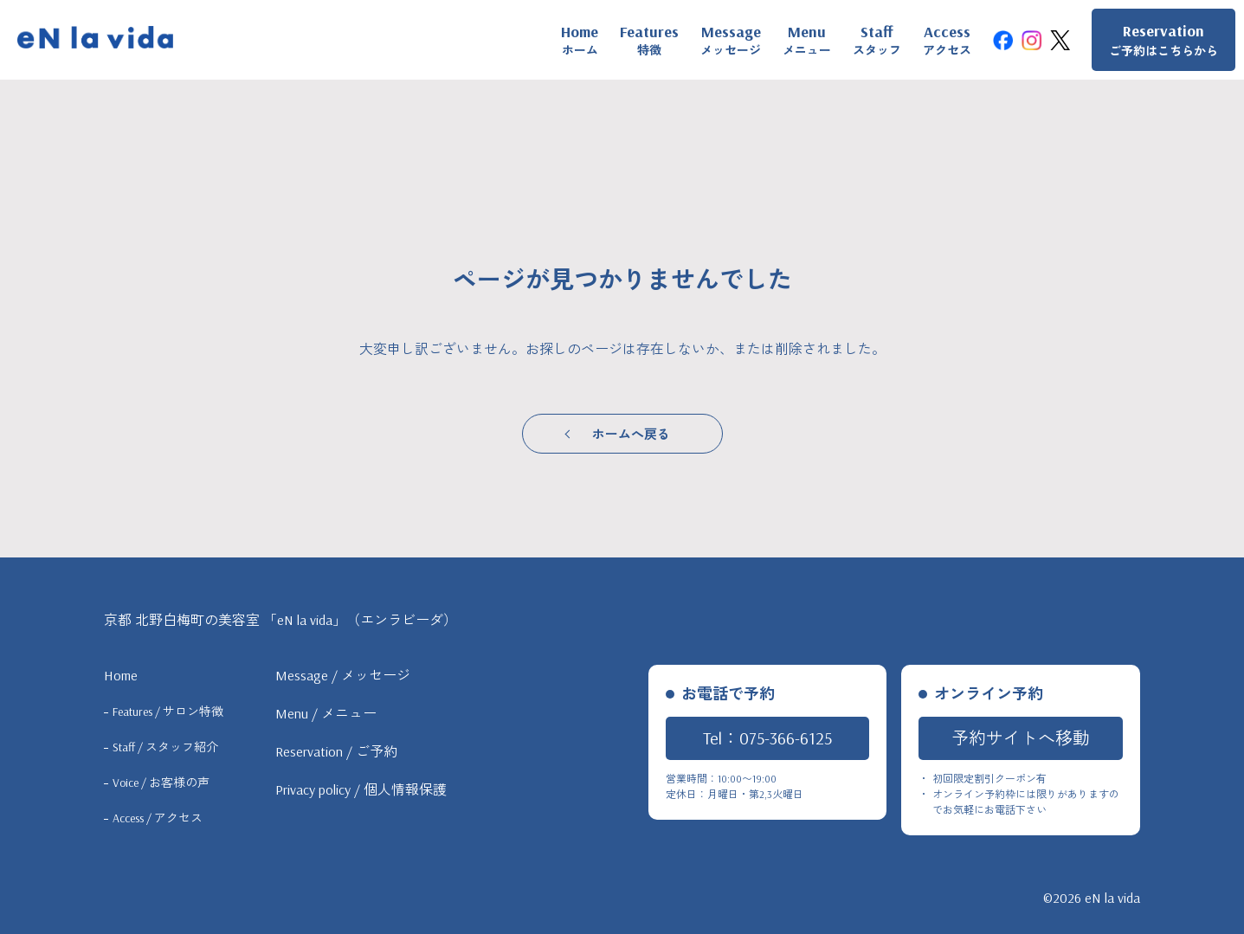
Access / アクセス (158, 818)
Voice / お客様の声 (161, 782)
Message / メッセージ (342, 675)
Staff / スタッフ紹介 (165, 747)
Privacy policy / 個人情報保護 (361, 789)
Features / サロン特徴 (168, 711)
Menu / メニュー (326, 713)
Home (121, 675)
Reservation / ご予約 (336, 751)
